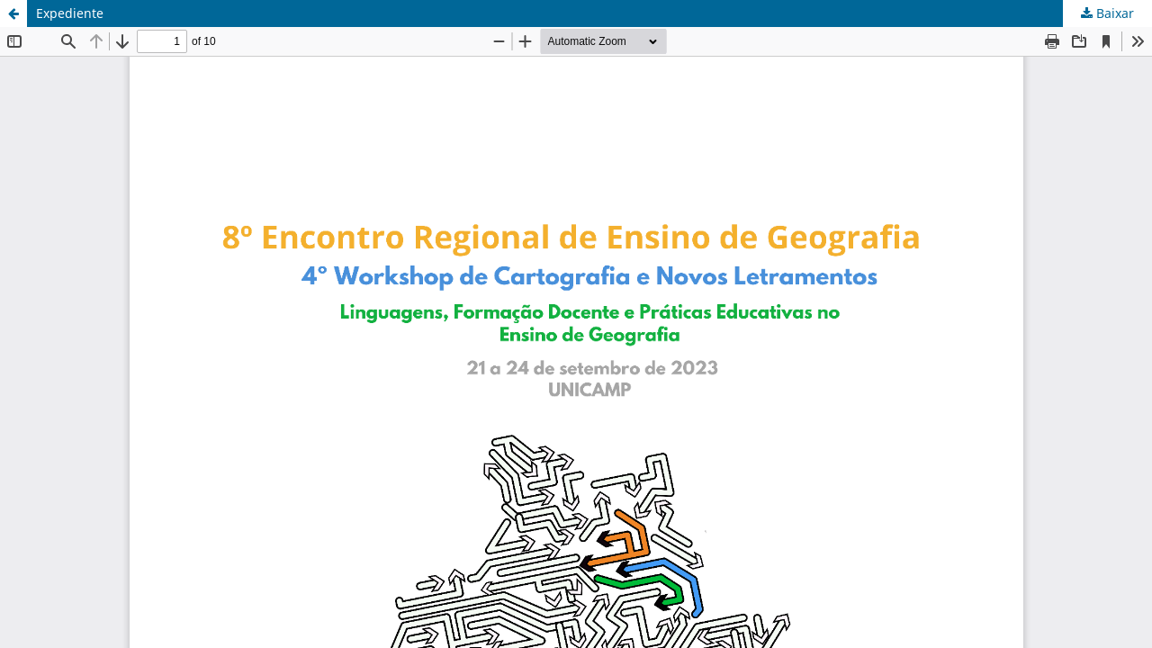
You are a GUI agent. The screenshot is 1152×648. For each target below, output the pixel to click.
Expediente (70, 13)
